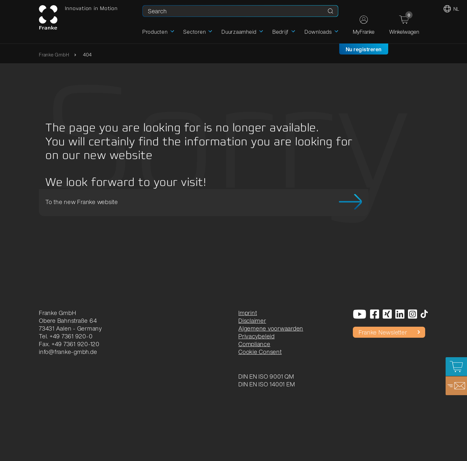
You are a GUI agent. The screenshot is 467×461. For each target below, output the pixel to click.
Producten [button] (155, 31)
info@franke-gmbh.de (68, 352)
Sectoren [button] (194, 31)
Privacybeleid (256, 336)
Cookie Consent (260, 352)
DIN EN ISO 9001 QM (266, 376)
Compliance (254, 344)
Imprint (247, 313)
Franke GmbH (54, 54)
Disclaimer (252, 320)
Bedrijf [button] (280, 31)
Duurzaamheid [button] (239, 31)
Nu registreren (364, 49)
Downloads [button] (318, 31)
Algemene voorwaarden (270, 328)
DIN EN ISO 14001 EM (266, 384)
